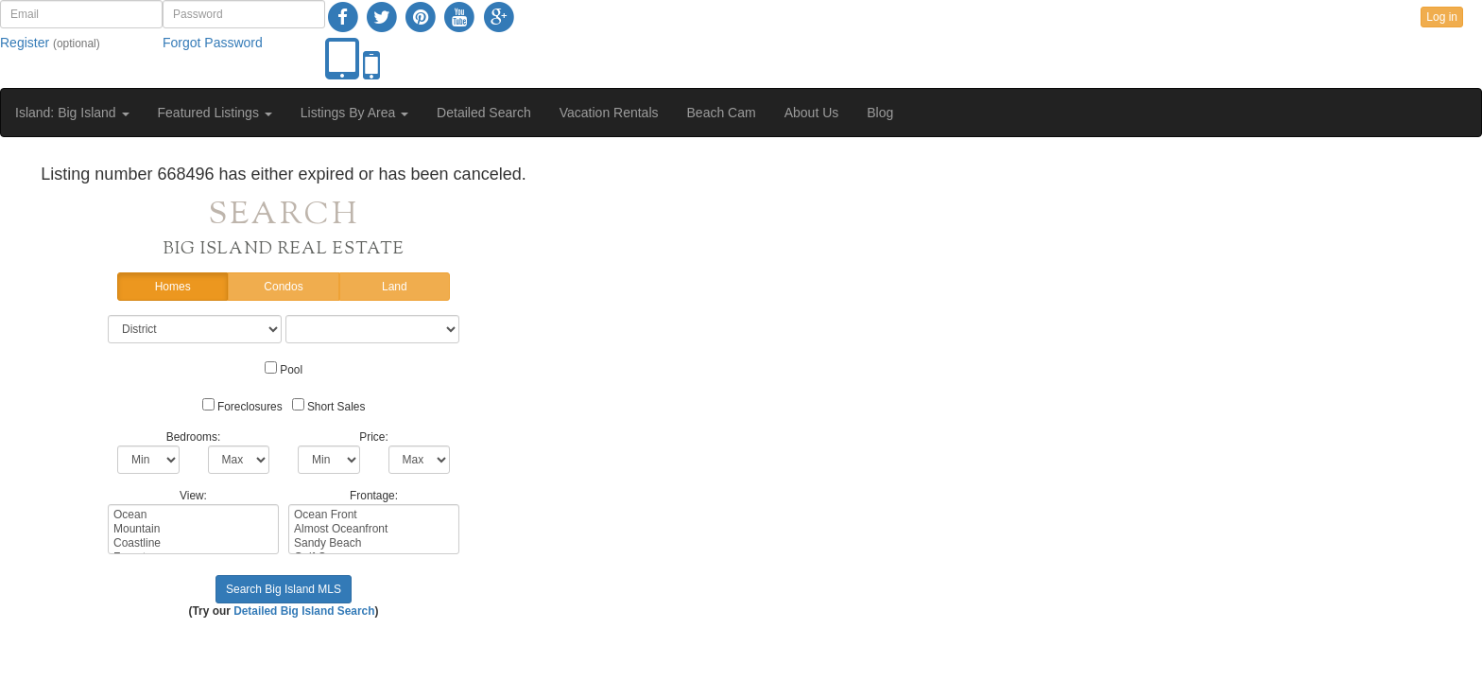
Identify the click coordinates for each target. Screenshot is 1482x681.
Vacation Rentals (609, 112)
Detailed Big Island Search (303, 611)
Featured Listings (215, 112)
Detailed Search (484, 112)
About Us (811, 112)
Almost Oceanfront (374, 529)
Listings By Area (354, 112)
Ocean (193, 515)
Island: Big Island (72, 112)
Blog (880, 112)
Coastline (193, 543)
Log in (1441, 17)
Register (24, 42)
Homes (173, 287)
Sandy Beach (374, 543)
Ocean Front (374, 515)
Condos (283, 287)
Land (394, 287)
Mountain (193, 529)
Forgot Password (213, 42)
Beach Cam (721, 112)
